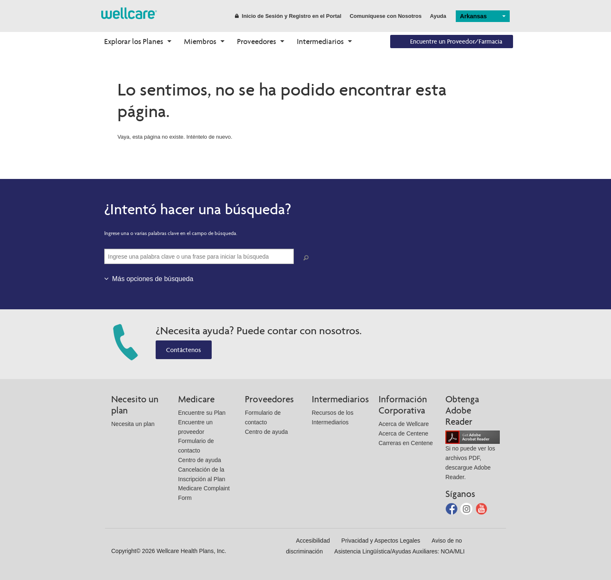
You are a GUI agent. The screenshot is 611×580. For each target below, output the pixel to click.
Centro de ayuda (199, 460)
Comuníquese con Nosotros (385, 16)
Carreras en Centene (406, 443)
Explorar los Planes (133, 41)
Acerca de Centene (403, 433)
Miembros (200, 41)
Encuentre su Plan (201, 412)
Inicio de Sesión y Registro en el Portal (288, 16)
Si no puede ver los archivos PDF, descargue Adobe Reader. (472, 456)
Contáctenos (183, 350)
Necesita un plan (132, 424)
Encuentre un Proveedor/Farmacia (456, 41)
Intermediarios (320, 41)
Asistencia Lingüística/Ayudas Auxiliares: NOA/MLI (399, 551)
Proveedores (256, 41)
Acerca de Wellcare (404, 424)
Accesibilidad (313, 540)
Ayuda (438, 16)
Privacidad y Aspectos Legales (380, 540)
